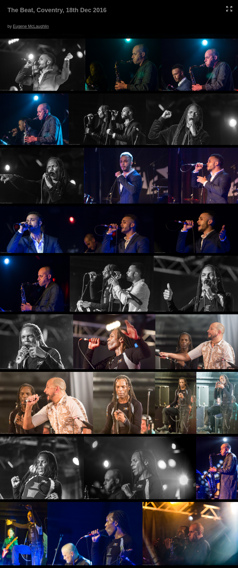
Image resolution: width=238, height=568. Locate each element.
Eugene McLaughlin (31, 26)
